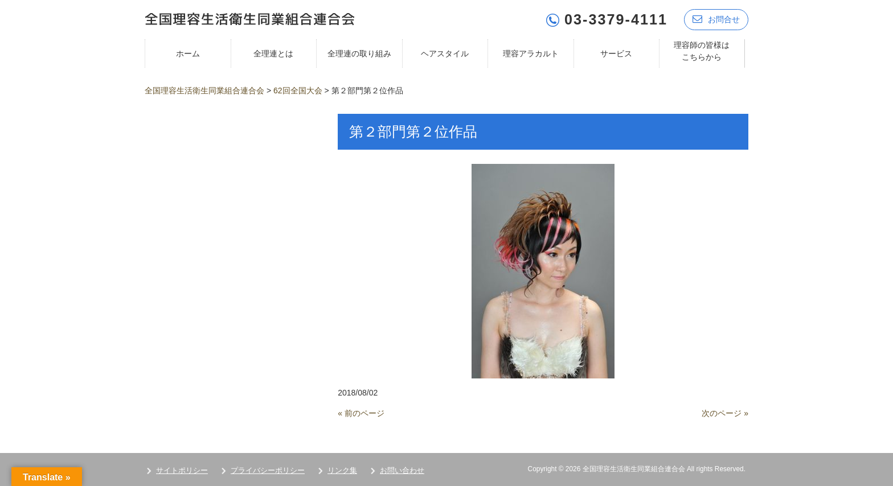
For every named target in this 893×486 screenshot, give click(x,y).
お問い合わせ (402, 470)
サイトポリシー (182, 470)
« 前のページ (361, 412)
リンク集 (342, 470)
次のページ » (725, 412)
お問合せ (716, 18)
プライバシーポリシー (268, 470)
